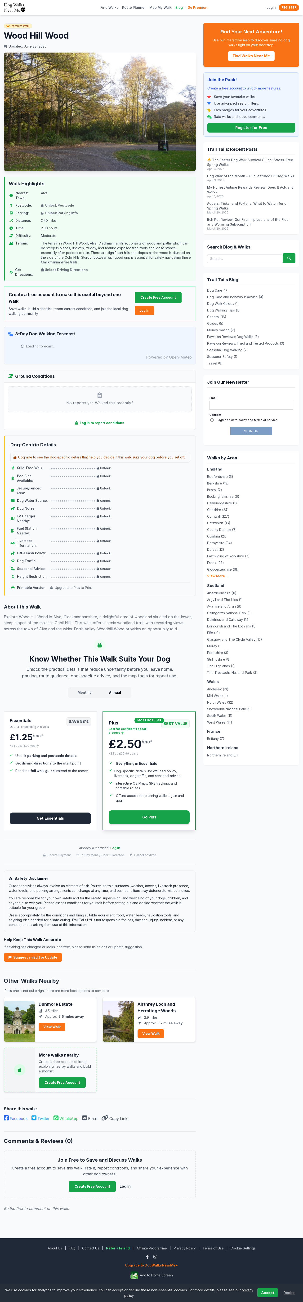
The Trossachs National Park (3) (232, 673)
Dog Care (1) (217, 290)
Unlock (104, 468)
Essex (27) (215, 563)
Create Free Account (158, 297)
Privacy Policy (185, 1248)
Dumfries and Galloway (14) (228, 620)
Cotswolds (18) (218, 523)
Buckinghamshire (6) (223, 496)
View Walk (52, 1027)
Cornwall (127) (218, 516)
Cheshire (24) (218, 510)
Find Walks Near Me (251, 55)
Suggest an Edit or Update (33, 957)
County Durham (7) (222, 530)
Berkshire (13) (218, 483)
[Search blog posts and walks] (245, 258)
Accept (267, 1293)
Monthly (84, 692)
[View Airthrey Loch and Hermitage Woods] (118, 1019)
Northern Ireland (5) (222, 755)
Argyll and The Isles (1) (225, 600)
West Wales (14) (219, 722)
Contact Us (90, 1248)
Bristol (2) (214, 490)
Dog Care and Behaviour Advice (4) (235, 297)
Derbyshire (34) (219, 543)
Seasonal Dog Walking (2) (227, 350)
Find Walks (109, 7)
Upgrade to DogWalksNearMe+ (151, 1265)
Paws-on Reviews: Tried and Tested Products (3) (245, 343)
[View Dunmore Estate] (19, 1019)
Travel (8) (215, 363)
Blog (179, 7)
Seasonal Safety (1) (222, 357)
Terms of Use (213, 1248)
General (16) (216, 317)
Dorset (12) (215, 549)
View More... (217, 576)
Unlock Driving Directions (64, 270)
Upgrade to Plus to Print (71, 588)
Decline (289, 1293)
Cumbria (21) (217, 536)
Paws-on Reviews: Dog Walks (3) (233, 337)
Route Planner (134, 7)
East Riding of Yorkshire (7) (228, 556)
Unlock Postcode (57, 205)
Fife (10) (213, 633)
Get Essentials (50, 818)
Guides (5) (215, 323)
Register (288, 7)
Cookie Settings (243, 1248)
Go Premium (198, 7)
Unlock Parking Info (59, 213)
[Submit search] (289, 258)
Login (271, 7)
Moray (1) (214, 646)
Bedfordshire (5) (220, 477)
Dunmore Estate (55, 1004)
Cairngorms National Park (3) (229, 613)
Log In (144, 310)
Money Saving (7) (221, 330)
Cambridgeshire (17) (223, 503)
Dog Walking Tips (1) (223, 310)
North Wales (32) (220, 702)
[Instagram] (155, 1257)
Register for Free (251, 127)
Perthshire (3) (217, 653)
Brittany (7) (215, 739)
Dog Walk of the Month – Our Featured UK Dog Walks (250, 176)
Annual (115, 692)
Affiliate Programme (152, 1248)
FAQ (72, 1248)
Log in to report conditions (99, 423)
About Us (55, 1248)
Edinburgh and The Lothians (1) (231, 626)
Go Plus (149, 817)
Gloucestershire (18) (223, 569)
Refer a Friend (118, 1248)
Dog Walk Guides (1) (223, 304)
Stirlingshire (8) (219, 659)
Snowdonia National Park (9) (229, 709)
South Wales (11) (219, 716)
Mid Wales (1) (217, 696)
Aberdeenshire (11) (221, 593)
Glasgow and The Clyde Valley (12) (234, 639)
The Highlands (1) (221, 666)
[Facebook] (148, 1257)
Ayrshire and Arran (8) (224, 606)
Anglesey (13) (217, 689)
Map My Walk (160, 7)
